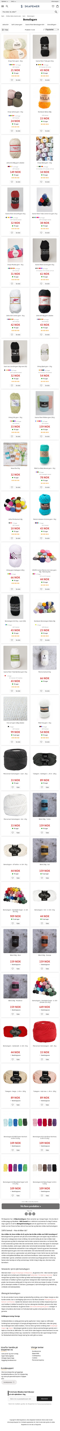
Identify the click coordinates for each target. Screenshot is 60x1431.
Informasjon (54, 1)
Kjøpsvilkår (35, 1353)
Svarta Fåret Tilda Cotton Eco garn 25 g (44, 214)
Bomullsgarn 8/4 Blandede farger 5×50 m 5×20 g (15, 1183)
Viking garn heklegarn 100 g (15, 570)
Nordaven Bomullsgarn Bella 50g (44, 621)
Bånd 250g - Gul (45, 864)
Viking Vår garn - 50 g (15, 417)
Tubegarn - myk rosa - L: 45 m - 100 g (44, 1091)
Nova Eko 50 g (15, 468)
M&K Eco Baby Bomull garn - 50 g (44, 468)
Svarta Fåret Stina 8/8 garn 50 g (15, 214)
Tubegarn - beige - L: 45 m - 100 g (15, 1091)
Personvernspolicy (38, 1360)
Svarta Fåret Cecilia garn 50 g (44, 264)
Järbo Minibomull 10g (15, 519)
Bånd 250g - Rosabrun (15, 1000)
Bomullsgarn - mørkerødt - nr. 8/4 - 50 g (15, 1046)
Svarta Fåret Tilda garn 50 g (45, 61)
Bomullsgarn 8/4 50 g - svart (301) (15, 621)
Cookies (34, 1358)
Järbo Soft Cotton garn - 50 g (15, 315)
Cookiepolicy (36, 1356)
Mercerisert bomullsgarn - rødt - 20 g (44, 1046)
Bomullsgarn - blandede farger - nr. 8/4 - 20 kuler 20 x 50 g (44, 1001)
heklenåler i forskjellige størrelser (42, 1275)
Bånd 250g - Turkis (44, 819)
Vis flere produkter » (30, 1206)
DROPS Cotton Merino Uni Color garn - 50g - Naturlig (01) (44, 571)
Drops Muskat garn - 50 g (15, 264)
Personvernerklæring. (44, 1404)
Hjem (2, 16)
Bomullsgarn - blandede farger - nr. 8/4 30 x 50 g (15, 910)
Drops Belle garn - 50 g (44, 163)
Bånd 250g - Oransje (44, 955)
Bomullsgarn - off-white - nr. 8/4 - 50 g (15, 864)
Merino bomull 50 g (44, 672)
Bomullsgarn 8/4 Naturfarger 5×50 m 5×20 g (44, 1183)
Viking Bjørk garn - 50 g (44, 366)
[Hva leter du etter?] (30, 12)
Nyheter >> (5, 1)
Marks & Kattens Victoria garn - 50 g (44, 519)
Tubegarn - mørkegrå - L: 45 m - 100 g (44, 774)
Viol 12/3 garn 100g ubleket (15, 723)
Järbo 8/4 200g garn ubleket (15, 163)
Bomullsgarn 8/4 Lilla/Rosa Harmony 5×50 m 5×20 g (44, 1137)
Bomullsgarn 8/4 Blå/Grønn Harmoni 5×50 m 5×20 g (15, 1137)
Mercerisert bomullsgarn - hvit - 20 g (15, 819)
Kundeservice (36, 1351)
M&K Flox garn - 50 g (44, 723)
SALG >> (13, 1)
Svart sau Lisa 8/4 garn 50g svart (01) (15, 366)
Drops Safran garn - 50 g (15, 112)
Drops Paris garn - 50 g (15, 61)
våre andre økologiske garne (39, 1307)
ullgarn (10, 1328)
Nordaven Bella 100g (44, 112)
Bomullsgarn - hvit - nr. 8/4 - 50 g (44, 910)
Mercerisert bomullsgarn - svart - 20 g (15, 774)
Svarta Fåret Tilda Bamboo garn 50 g (15, 672)
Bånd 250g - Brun (15, 955)
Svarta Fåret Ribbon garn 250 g (45, 417)
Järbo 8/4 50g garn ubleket (44, 315)
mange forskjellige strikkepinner (21, 1273)
